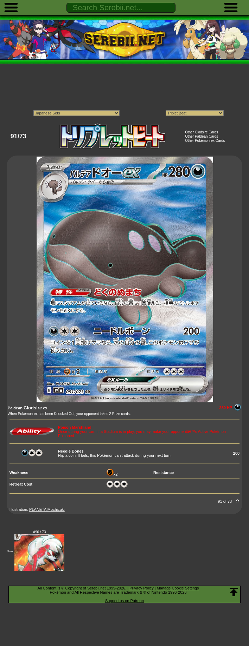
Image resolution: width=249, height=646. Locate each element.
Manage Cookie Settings (178, 588)
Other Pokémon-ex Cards (205, 141)
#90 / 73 (39, 532)
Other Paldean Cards (201, 136)
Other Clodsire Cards (201, 132)
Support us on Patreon (124, 601)
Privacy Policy (141, 588)
